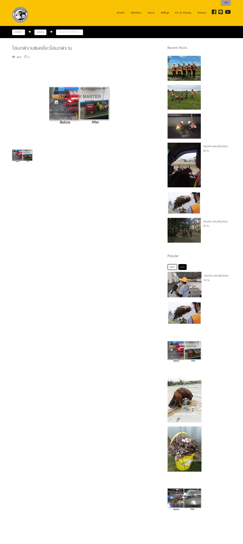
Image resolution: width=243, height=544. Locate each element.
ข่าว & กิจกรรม (183, 13)
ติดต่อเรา (202, 13)
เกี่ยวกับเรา (136, 13)
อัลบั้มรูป (165, 13)
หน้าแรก (121, 13)
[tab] (172, 267)
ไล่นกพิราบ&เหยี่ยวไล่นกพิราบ (215, 148)
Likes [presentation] (182, 267)
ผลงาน (151, 13)
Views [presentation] (172, 267)
